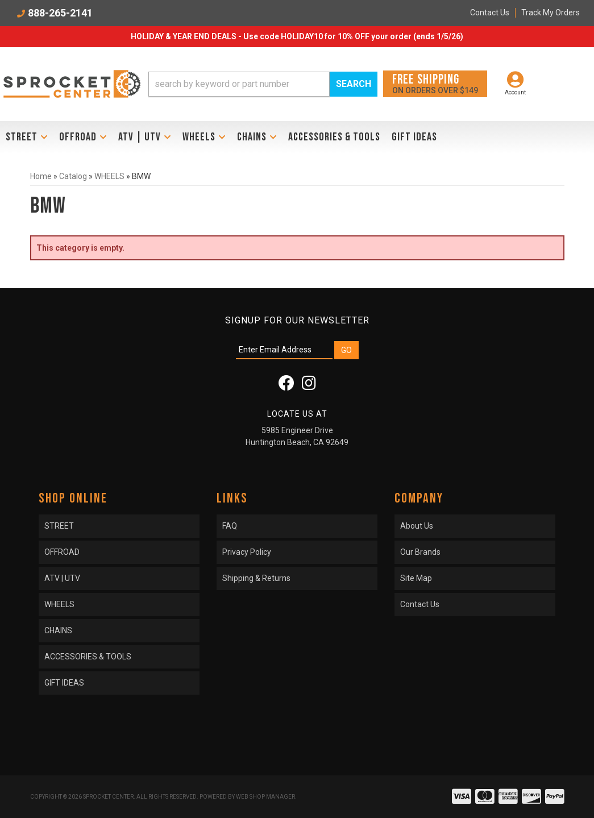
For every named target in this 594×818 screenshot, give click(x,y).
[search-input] (239, 84)
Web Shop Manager (265, 797)
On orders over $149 (435, 83)
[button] (262, 84)
